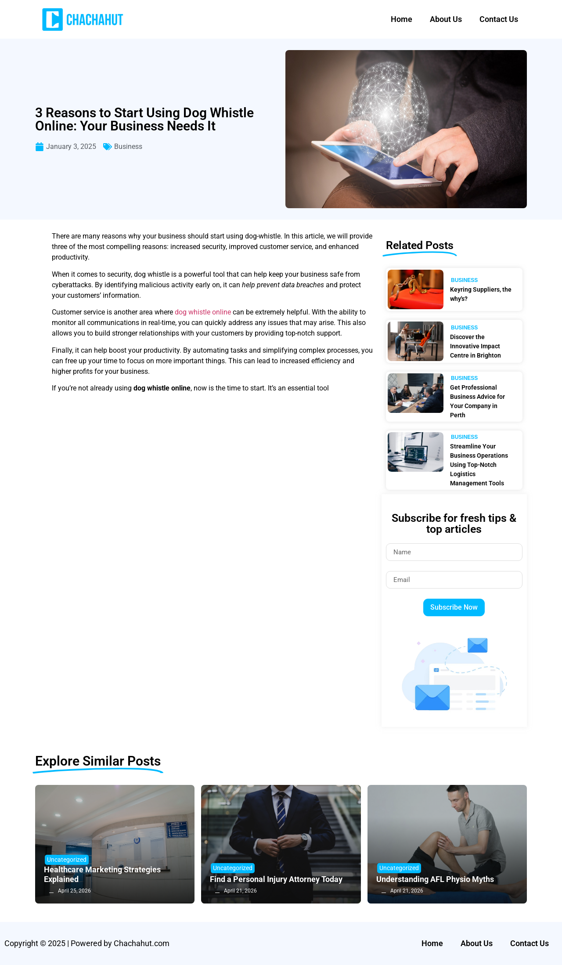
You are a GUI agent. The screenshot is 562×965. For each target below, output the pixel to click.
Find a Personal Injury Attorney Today (276, 879)
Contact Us (498, 19)
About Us (446, 19)
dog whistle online (203, 312)
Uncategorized (66, 859)
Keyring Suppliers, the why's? (481, 294)
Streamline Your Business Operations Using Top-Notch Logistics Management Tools (479, 465)
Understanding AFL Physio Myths (435, 879)
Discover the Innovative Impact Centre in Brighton (475, 346)
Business (128, 146)
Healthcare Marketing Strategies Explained (102, 874)
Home (401, 19)
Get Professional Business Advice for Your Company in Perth (477, 401)
